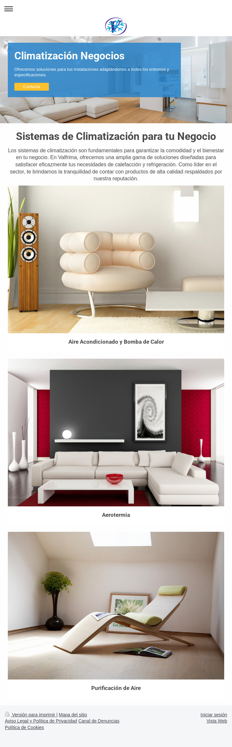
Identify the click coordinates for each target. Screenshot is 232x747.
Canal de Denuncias (98, 721)
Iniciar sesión (213, 714)
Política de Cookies (24, 727)
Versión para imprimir (30, 714)
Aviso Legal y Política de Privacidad (41, 721)
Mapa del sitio (73, 714)
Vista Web (217, 721)
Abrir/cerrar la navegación (116, 9)
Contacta (31, 86)
